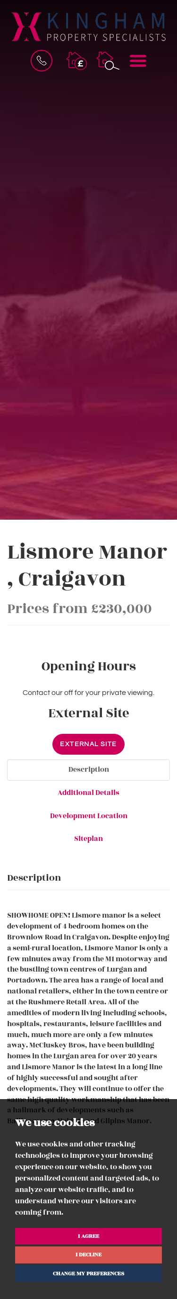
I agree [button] (88, 1236)
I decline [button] (88, 1254)
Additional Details (88, 792)
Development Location (88, 816)
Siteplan (88, 838)
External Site (88, 744)
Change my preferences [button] (88, 1273)
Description (88, 769)
